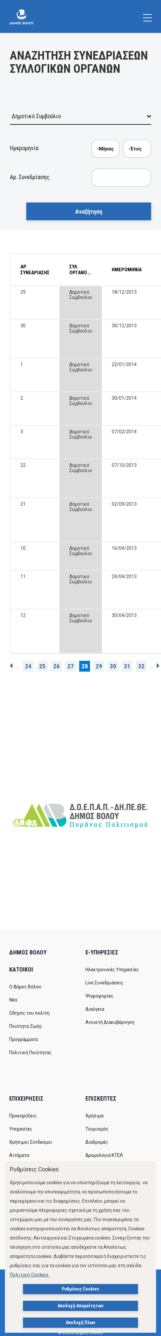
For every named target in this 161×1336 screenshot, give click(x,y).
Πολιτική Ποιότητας (30, 1052)
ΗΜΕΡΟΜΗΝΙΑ (127, 270)
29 (99, 666)
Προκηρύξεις (23, 1115)
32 (141, 666)
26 (56, 666)
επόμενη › (158, 665)
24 (28, 666)
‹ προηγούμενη (11, 665)
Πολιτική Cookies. (30, 1274)
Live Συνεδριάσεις (104, 982)
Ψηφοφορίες (99, 996)
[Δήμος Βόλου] (21, 16)
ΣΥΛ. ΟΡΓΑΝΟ (80, 270)
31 (127, 666)
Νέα (13, 999)
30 (113, 666)
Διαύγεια (94, 1009)
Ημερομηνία (24, 148)
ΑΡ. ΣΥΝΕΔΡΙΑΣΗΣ (35, 270)
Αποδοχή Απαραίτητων (81, 1305)
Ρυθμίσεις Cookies (80, 1289)
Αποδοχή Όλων (80, 1322)
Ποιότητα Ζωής (25, 1026)
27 (70, 666)
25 (42, 666)
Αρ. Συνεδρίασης (30, 177)
